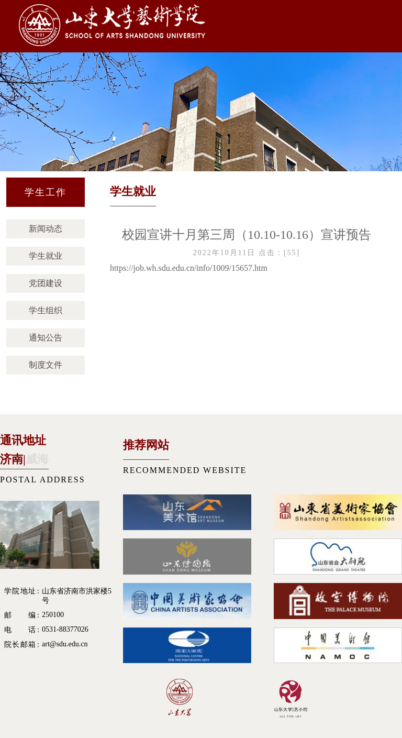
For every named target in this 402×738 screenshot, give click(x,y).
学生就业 (45, 255)
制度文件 (45, 364)
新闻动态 (45, 228)
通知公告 (45, 337)
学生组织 (45, 310)
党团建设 (45, 283)
